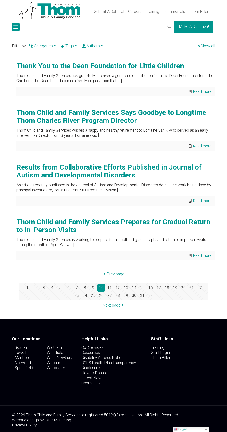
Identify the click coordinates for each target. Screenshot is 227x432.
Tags (69, 46)
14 (134, 287)
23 (76, 295)
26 (101, 295)
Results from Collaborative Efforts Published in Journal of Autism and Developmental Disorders (109, 171)
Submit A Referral (109, 12)
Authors (93, 46)
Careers (135, 12)
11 (109, 287)
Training (152, 12)
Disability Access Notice (102, 357)
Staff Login (160, 352)
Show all (206, 46)
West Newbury (59, 357)
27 (109, 295)
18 (167, 287)
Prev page (113, 274)
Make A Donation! (194, 26)
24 (85, 295)
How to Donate (94, 372)
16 (150, 287)
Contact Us (90, 383)
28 (117, 295)
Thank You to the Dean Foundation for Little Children (100, 66)
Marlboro (22, 357)
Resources (90, 352)
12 (117, 287)
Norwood (23, 362)
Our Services (92, 347)
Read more (202, 91)
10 (101, 287)
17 (159, 287)
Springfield (24, 367)
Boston (21, 347)
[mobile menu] (16, 27)
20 (183, 287)
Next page (114, 305)
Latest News (92, 378)
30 (134, 295)
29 (126, 295)
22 (200, 287)
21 (191, 287)
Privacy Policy (24, 425)
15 (142, 287)
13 (126, 287)
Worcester (56, 367)
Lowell (20, 352)
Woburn (53, 362)
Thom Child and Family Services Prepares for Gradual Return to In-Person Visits (113, 226)
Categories (43, 46)
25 (93, 295)
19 (175, 287)
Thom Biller (199, 12)
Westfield (55, 352)
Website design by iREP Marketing (41, 420)
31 (142, 295)
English (181, 429)
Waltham (54, 347)
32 (150, 295)
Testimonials (174, 12)
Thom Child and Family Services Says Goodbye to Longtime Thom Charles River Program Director (111, 116)
